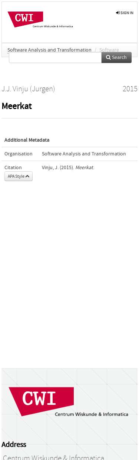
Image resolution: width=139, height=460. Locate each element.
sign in (124, 12)
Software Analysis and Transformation (49, 50)
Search (116, 57)
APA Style (18, 176)
